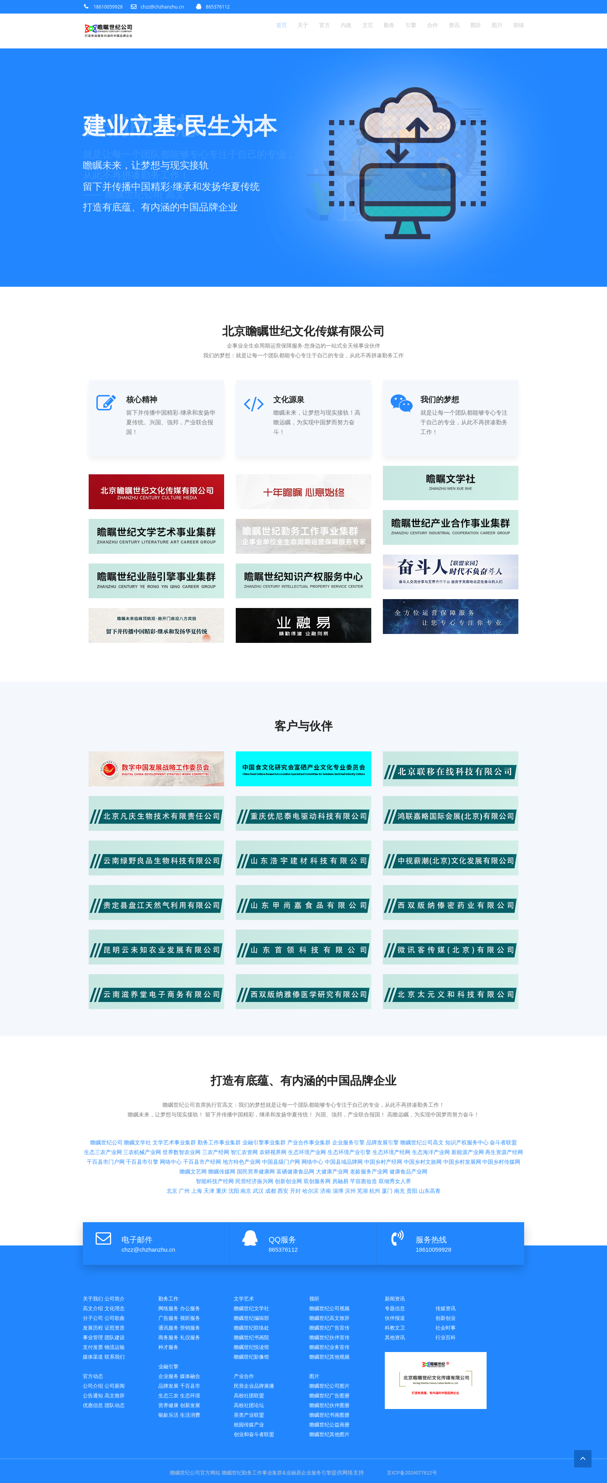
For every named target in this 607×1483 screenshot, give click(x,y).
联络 (518, 30)
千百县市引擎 (142, 1114)
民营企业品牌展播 (257, 1380)
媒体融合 (194, 1370)
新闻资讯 (396, 1290)
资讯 (446, 30)
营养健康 (170, 1400)
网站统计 (378, 1469)
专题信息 (447, 1299)
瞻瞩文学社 (137, 1095)
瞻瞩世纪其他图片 (332, 1430)
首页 (254, 30)
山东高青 (430, 1143)
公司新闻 (119, 1380)
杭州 (374, 1143)
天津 (209, 1143)
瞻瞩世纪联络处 (254, 1320)
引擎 (398, 30)
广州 (184, 1143)
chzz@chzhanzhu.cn (162, 6)
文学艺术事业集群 (174, 1095)
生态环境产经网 (391, 1104)
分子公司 (94, 1310)
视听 (470, 30)
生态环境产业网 (307, 1104)
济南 (325, 1143)
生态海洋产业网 (431, 1104)
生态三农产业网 (103, 1104)
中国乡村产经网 (383, 1114)
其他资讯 (447, 1329)
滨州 (350, 1143)
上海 (196, 1143)
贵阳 (411, 1143)
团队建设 (119, 1330)
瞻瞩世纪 (227, 1469)
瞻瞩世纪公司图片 (332, 1380)
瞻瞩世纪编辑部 (254, 1310)
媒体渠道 (94, 1350)
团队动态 (119, 1400)
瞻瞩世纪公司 (106, 1095)
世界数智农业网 (182, 1104)
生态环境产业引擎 (349, 1104)
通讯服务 (170, 1320)
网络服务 (170, 1300)
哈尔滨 (310, 1143)
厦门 (387, 1143)
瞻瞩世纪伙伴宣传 (332, 1330)
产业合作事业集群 (309, 1095)
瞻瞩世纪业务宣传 (332, 1340)
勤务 (374, 30)
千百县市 (194, 1380)
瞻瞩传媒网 (221, 1124)
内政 (326, 30)
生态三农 (170, 1390)
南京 (245, 1143)
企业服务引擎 (348, 1095)
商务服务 (170, 1330)
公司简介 (119, 1290)
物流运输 (119, 1340)
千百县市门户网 (106, 1114)
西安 (283, 1143)
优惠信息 (94, 1400)
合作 (422, 30)
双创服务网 (317, 1133)
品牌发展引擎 (382, 1095)
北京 (171, 1143)
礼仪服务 (194, 1330)
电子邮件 (137, 1230)
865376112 (218, 6)
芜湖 (362, 1143)
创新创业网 (288, 1133)
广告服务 (170, 1310)
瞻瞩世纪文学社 (254, 1300)
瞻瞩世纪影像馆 (254, 1350)
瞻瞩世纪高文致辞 (332, 1310)
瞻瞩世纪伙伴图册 (332, 1400)
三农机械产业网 (142, 1104)
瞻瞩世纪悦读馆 (254, 1340)
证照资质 (119, 1320)
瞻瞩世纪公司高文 (422, 1095)
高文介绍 (94, 1300)
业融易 (293, 1469)
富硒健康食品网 (295, 1124)
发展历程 (94, 1320)
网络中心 (171, 1114)
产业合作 (245, 1370)
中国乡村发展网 (462, 1114)
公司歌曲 (119, 1310)
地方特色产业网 (242, 1114)
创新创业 (396, 1319)
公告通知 (94, 1390)
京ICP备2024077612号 (418, 1469)
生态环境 (194, 1390)
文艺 (350, 30)
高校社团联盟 (251, 1390)
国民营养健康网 (256, 1124)
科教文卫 (447, 1319)
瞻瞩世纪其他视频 (332, 1350)
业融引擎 (170, 1360)
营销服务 (194, 1320)
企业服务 (170, 1370)
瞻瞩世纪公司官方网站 (188, 1469)
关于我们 (94, 1290)
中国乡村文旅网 (423, 1114)
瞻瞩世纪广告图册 (332, 1390)
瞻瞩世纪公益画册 (332, 1420)
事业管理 (94, 1330)
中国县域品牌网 (344, 1114)
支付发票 (94, 1340)
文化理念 (119, 1300)
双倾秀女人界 (395, 1133)
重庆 (221, 1143)
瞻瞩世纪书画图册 (332, 1410)
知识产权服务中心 (467, 1095)
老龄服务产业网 (369, 1124)
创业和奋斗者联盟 (257, 1430)
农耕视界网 (272, 1104)
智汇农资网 (244, 1104)
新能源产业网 (467, 1104)
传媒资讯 (396, 1309)
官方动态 (94, 1370)
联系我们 (119, 1350)
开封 (295, 1143)
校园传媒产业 (251, 1420)
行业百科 (396, 1340)
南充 (399, 1143)
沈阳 (233, 1143)
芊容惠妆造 (363, 1133)
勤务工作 (170, 1290)
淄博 (338, 1143)
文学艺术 (245, 1290)
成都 (270, 1143)
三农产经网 (215, 1104)
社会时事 (396, 1329)
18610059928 (108, 6)
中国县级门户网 (281, 1114)
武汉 (258, 1143)
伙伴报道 (447, 1309)
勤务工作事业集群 (219, 1095)
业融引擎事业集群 (264, 1095)
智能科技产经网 (215, 1133)
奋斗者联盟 (503, 1095)
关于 (278, 30)
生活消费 (194, 1410)
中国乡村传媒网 (501, 1114)
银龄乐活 (170, 1410)
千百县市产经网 (202, 1114)
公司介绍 (94, 1380)
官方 (302, 30)
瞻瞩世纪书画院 (254, 1330)
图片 (494, 30)
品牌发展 (170, 1380)
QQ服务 (282, 1230)
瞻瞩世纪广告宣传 (332, 1320)
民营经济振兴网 (254, 1133)
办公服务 (194, 1300)
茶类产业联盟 (251, 1410)
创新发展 (194, 1400)
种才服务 (170, 1340)
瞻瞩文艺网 (193, 1124)
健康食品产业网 (408, 1124)
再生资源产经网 (504, 1104)
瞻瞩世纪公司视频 (332, 1300)
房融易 (340, 1133)
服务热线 (431, 1230)
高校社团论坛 (251, 1400)
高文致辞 (119, 1390)
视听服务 (194, 1310)
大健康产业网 (332, 1124)
